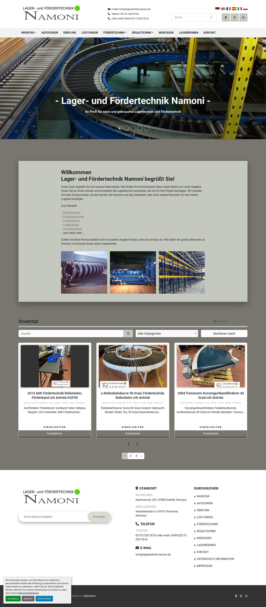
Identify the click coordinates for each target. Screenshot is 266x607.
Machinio (90, 596)
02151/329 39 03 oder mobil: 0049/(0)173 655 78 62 (161, 537)
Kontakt (210, 32)
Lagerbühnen (188, 32)
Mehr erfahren (44, 598)
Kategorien (50, 32)
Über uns (69, 32)
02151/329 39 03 (129, 14)
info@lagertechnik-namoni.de (134, 9)
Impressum (204, 565)
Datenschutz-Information (215, 559)
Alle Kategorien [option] (149, 333)
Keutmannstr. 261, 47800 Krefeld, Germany (161, 499)
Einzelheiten (55, 427)
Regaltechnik (141, 32)
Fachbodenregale (73, 216)
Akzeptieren (13, 598)
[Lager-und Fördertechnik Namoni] (52, 497)
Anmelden (99, 516)
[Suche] (71, 333)
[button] (28, 32)
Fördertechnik (114, 32)
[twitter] (235, 17)
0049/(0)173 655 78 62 (136, 18)
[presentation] (129, 443)
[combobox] (167, 333)
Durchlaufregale (72, 228)
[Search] (192, 17)
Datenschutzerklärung (28, 593)
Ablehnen (28, 598)
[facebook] (226, 17)
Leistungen (90, 32)
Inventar (27, 32)
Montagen (166, 32)
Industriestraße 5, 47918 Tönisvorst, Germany (157, 513)
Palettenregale (71, 212)
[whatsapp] (243, 17)
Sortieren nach (224, 333)
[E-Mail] (53, 517)
